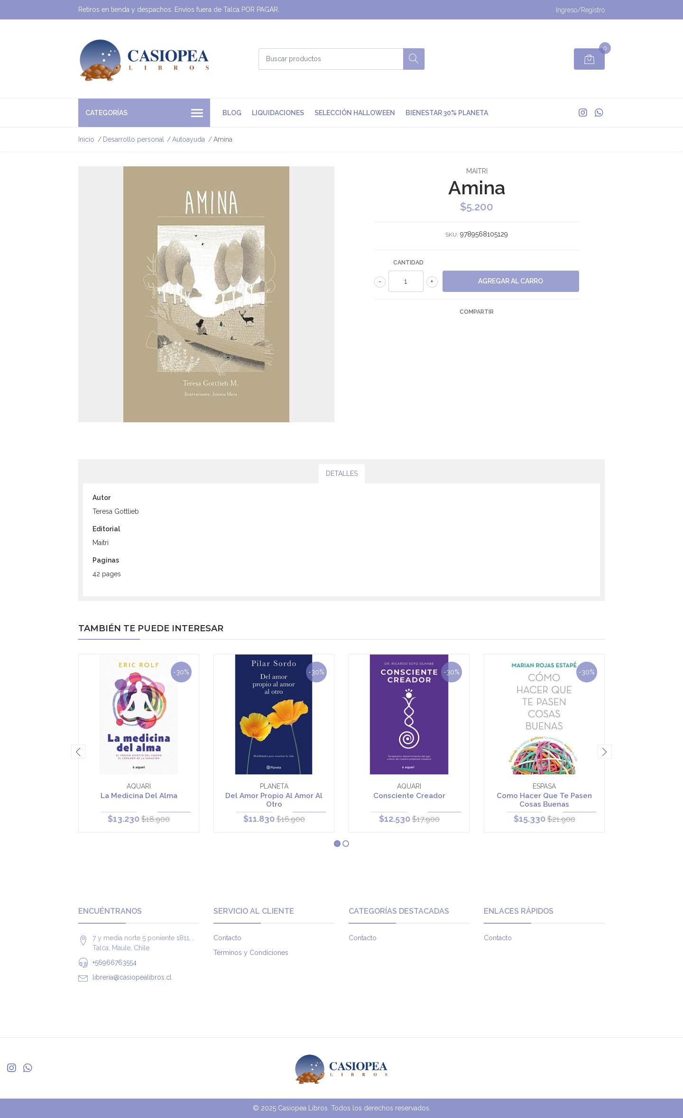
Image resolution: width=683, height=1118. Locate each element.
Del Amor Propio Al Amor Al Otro (274, 800)
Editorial (106, 529)
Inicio (86, 139)
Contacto (227, 938)
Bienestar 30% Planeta (447, 113)
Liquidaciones (278, 113)
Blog (231, 113)
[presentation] (78, 752)
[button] (337, 843)
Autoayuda (188, 139)
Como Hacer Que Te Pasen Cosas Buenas (544, 800)
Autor (101, 497)
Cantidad (408, 262)
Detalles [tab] (342, 473)
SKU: (451, 234)
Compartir (477, 312)
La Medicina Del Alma (139, 795)
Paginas (105, 560)
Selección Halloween (354, 113)
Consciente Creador (409, 795)
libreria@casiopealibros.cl (132, 977)
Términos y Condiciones (250, 952)
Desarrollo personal (133, 139)
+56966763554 (114, 962)
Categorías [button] (144, 113)
